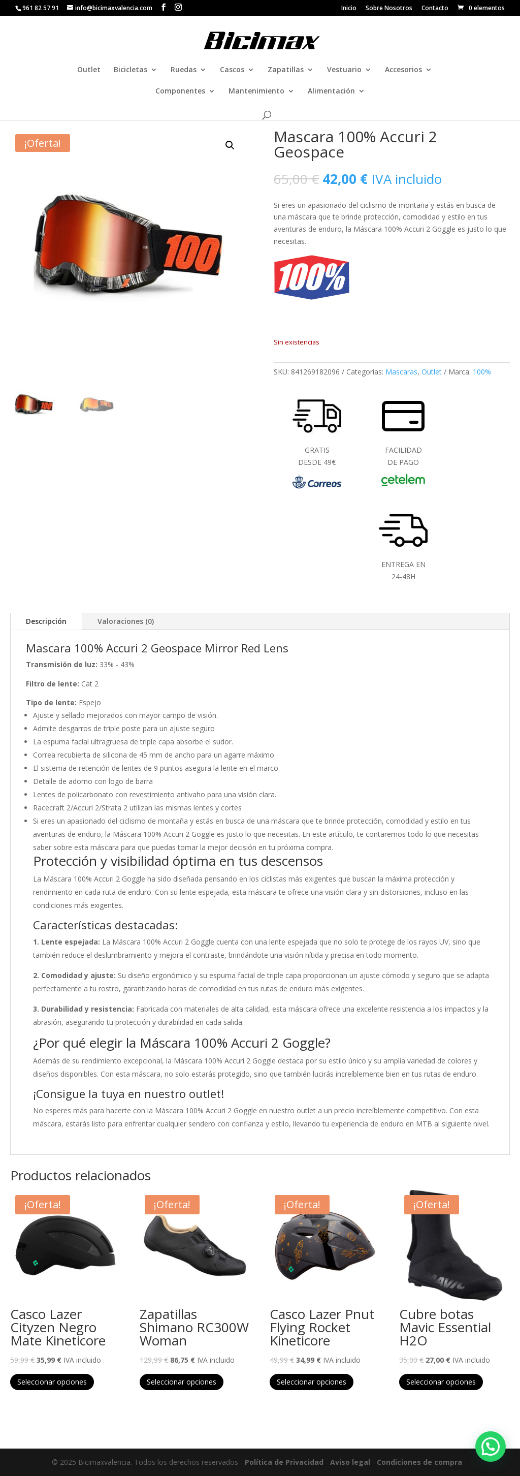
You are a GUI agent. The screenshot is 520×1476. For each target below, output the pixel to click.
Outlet (89, 70)
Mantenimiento (256, 91)
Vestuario (344, 70)
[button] (230, 145)
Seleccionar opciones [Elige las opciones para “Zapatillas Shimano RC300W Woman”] (181, 1382)
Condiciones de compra (419, 1462)
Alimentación (331, 91)
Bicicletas (130, 70)
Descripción (46, 621)
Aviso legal (350, 1462)
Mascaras (401, 371)
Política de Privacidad (284, 1462)
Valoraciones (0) (126, 621)
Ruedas (184, 70)
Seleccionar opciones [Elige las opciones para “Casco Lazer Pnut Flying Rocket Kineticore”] (311, 1382)
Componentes (180, 91)
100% (482, 371)
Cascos (232, 70)
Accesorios (403, 70)
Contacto (434, 8)
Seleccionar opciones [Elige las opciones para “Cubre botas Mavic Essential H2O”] (441, 1382)
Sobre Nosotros (389, 8)
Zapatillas (286, 70)
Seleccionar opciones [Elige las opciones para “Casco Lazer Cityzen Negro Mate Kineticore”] (52, 1382)
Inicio (348, 8)
